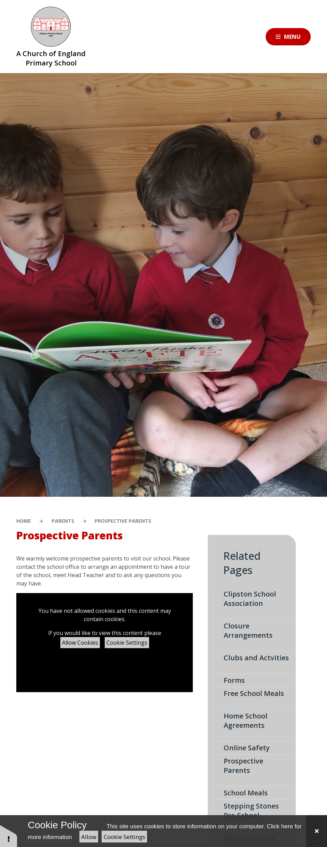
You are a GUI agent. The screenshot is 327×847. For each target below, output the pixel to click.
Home (23, 521)
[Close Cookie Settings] (316, 831)
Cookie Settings (126, 642)
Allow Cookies (80, 642)
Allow (88, 837)
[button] (8, 835)
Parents (63, 521)
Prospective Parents (123, 521)
